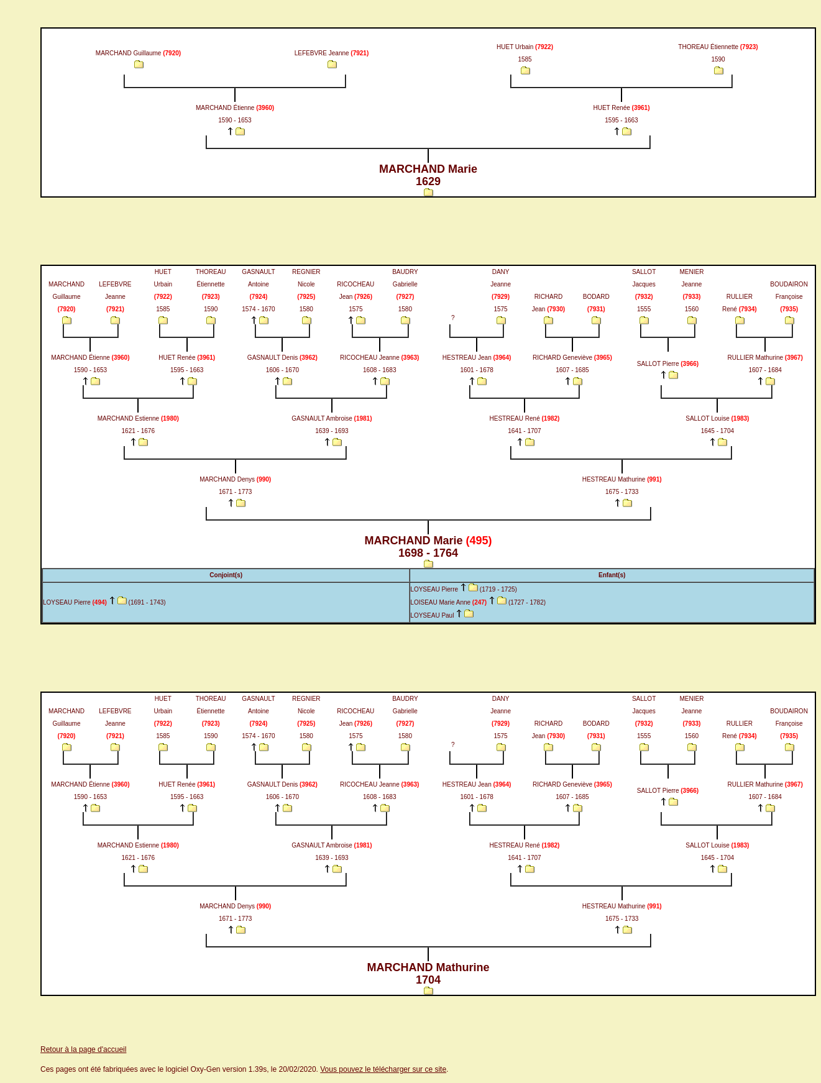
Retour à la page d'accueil (83, 1049)
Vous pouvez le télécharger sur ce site (383, 1069)
